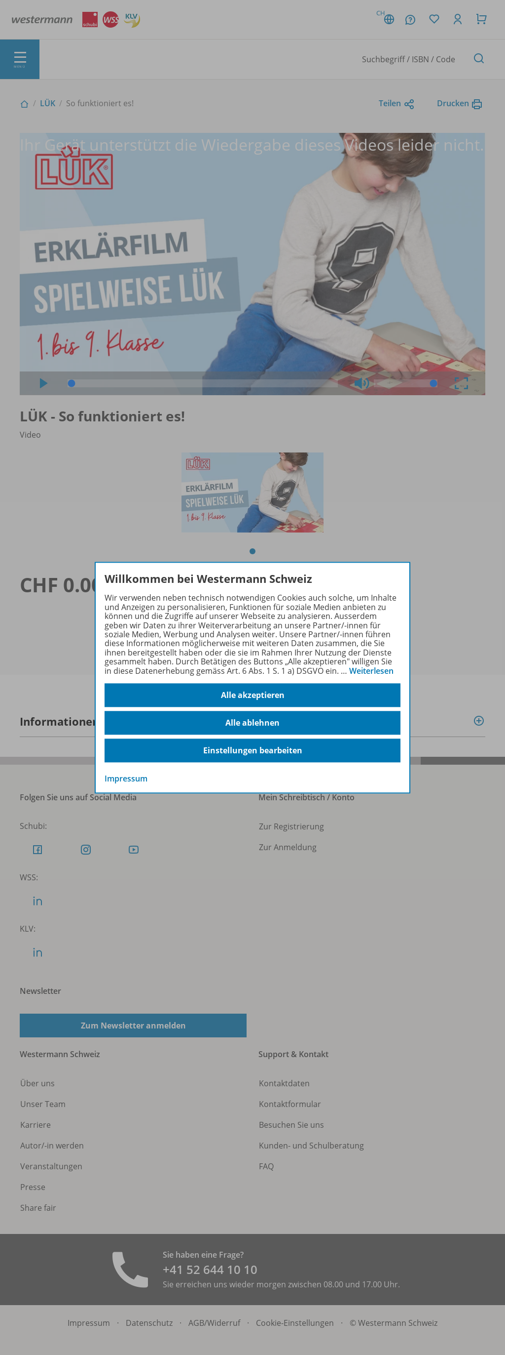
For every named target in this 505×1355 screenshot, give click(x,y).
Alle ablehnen (252, 722)
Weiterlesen (371, 670)
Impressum (126, 778)
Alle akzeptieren (253, 695)
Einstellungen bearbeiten (252, 750)
